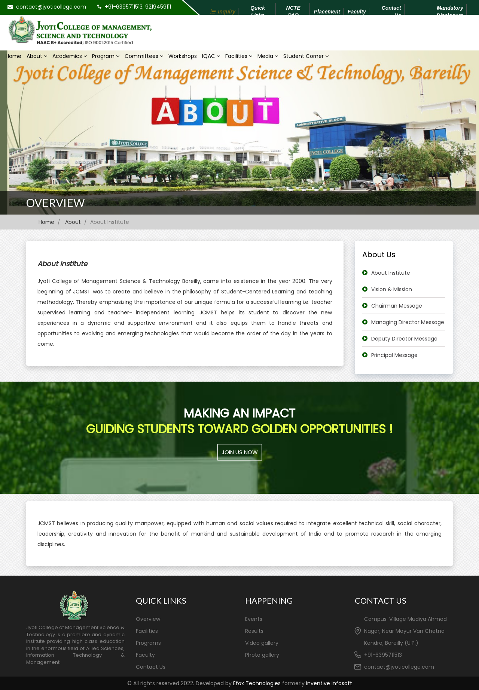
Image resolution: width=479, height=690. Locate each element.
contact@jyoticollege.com (51, 6)
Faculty (357, 12)
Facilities (238, 56)
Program (105, 56)
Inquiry (226, 12)
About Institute (390, 273)
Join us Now (240, 452)
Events (253, 619)
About (37, 56)
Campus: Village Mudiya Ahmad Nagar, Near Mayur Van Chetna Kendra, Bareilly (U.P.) (405, 631)
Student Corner (306, 56)
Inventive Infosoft (329, 683)
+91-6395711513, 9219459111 (138, 6)
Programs (148, 643)
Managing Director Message (407, 322)
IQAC (211, 56)
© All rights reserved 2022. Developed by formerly (239, 683)
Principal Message (394, 355)
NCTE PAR (293, 11)
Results (254, 631)
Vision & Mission (391, 289)
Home (13, 56)
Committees (144, 56)
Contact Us (391, 11)
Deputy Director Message (404, 338)
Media (267, 56)
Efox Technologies (257, 683)
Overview (55, 202)
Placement (327, 12)
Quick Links (257, 11)
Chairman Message (396, 305)
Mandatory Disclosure (449, 11)
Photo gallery (262, 655)
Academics (69, 56)
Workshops (182, 56)
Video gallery (261, 643)
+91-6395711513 (383, 655)
